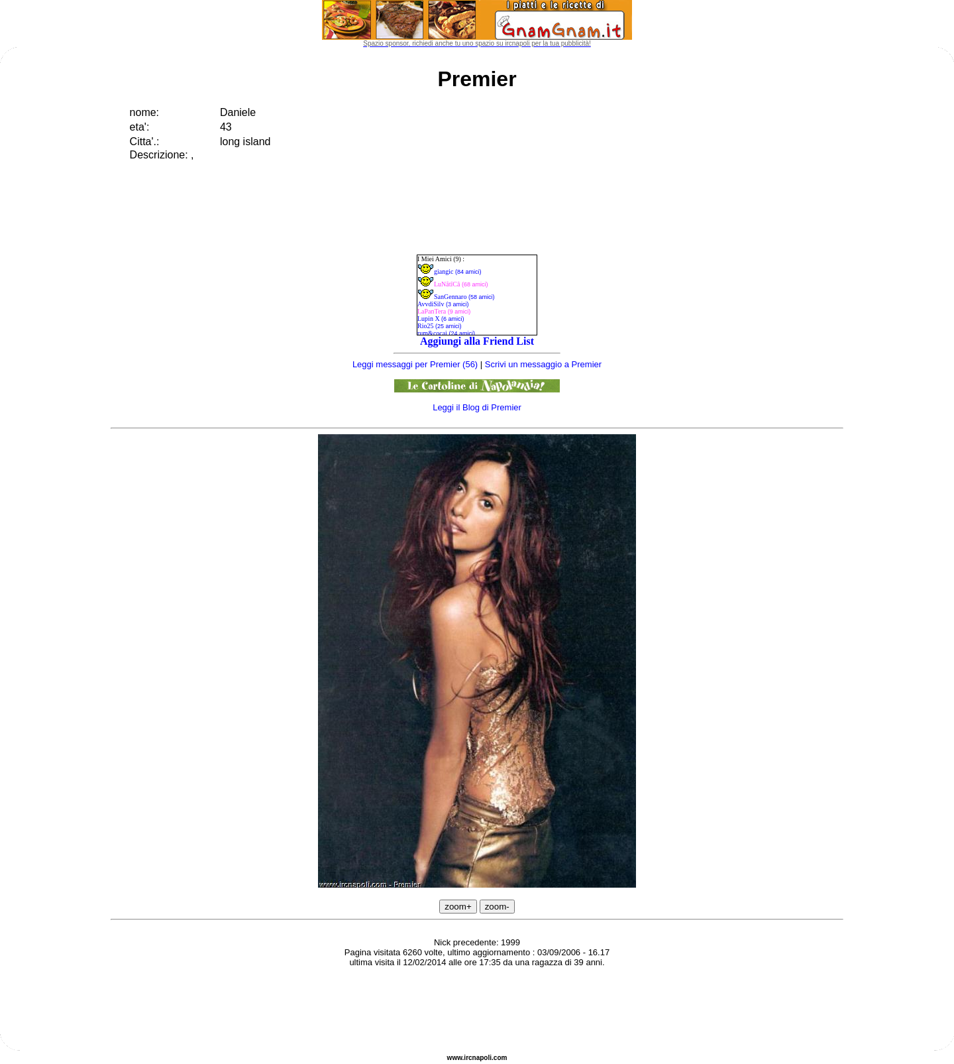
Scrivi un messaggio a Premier (543, 364)
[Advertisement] (477, 1011)
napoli (482, 1057)
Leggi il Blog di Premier (477, 407)
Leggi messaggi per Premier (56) (415, 364)
